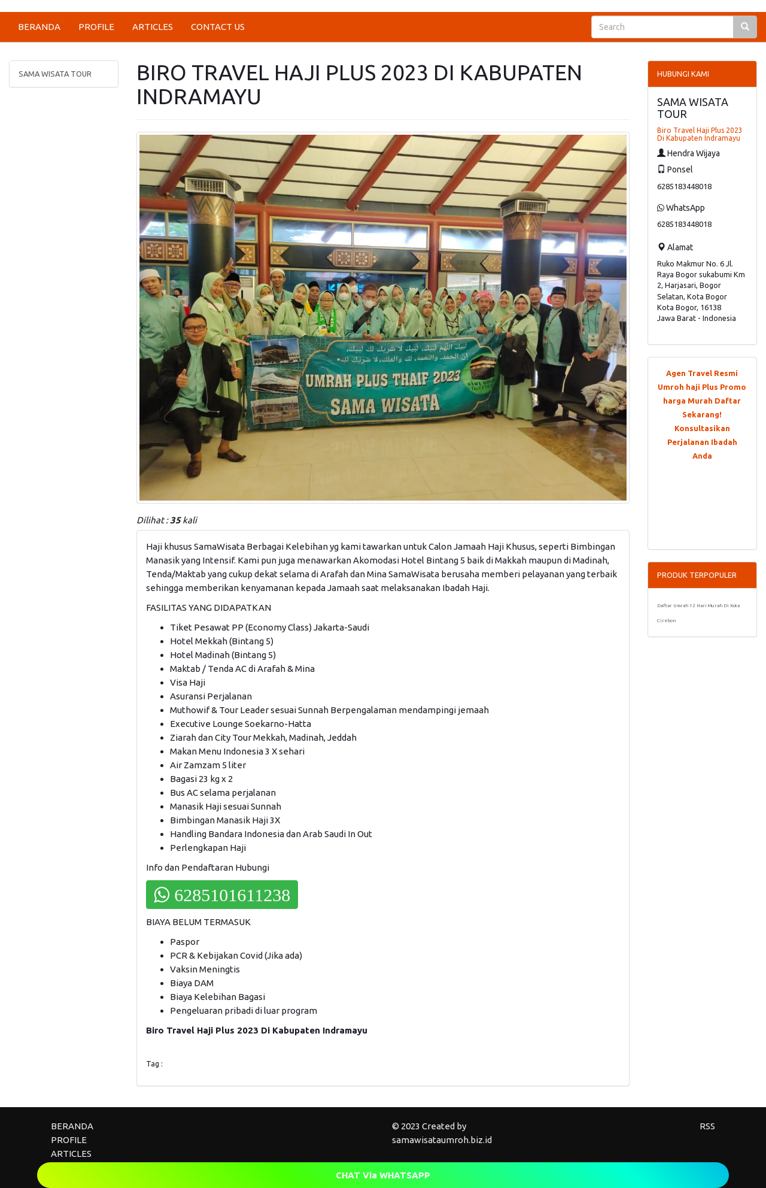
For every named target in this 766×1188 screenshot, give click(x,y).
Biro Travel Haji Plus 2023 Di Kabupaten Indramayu (700, 134)
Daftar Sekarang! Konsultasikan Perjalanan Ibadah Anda (704, 428)
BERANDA (39, 27)
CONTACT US (218, 27)
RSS (707, 1126)
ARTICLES (152, 27)
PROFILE (96, 27)
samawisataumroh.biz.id (442, 1140)
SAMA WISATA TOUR (55, 73)
